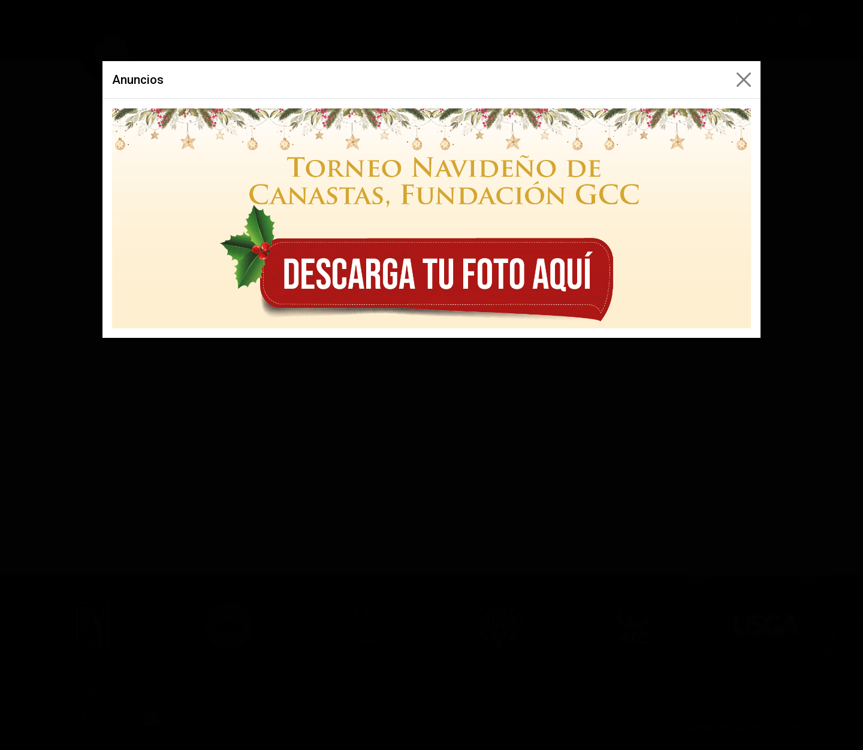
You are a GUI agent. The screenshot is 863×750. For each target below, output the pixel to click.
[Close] (744, 80)
